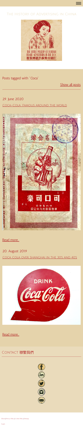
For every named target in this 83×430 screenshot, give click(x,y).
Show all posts (70, 85)
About (3, 419)
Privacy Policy (10, 419)
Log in (3, 424)
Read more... (10, 240)
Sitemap (26, 419)
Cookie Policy (19, 419)
